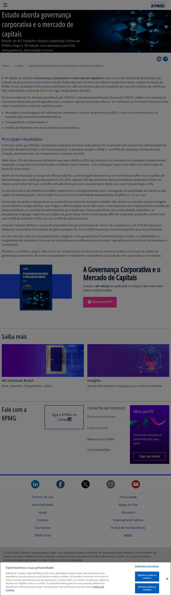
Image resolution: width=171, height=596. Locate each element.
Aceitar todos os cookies (147, 588)
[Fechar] (167, 579)
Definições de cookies (147, 566)
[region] (85, 579)
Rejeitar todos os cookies (147, 576)
